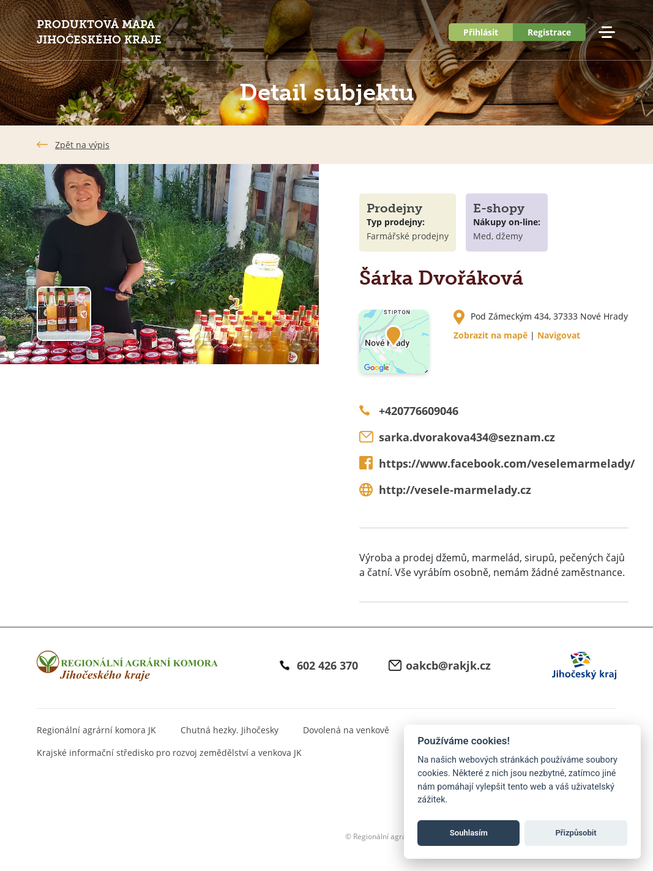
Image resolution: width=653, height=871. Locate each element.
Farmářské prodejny (408, 236)
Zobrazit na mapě (490, 335)
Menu (606, 32)
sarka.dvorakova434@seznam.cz (467, 437)
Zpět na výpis (82, 145)
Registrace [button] (549, 32)
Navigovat (558, 335)
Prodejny (394, 208)
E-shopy (498, 208)
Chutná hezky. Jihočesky (229, 730)
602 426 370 (327, 665)
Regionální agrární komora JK (96, 730)
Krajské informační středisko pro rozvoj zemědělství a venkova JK (169, 752)
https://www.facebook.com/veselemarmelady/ (507, 463)
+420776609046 (418, 410)
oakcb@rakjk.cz (448, 665)
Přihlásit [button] (480, 32)
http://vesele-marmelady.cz (455, 489)
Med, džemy (498, 236)
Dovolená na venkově (346, 730)
